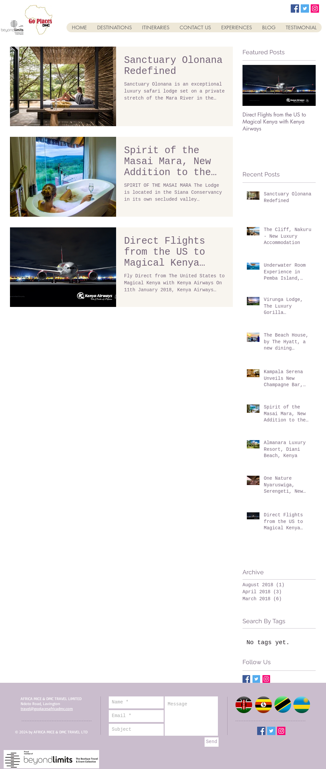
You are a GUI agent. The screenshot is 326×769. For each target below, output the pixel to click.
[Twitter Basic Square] (256, 679)
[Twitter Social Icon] (305, 8)
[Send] (212, 742)
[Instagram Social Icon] (315, 8)
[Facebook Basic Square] (246, 679)
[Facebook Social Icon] (295, 8)
